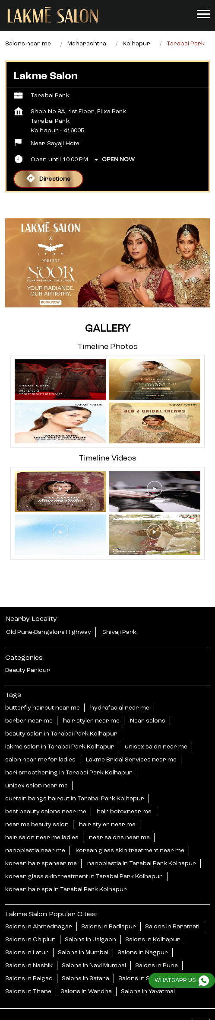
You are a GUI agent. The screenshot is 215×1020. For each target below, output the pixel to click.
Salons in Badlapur (108, 912)
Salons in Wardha (86, 977)
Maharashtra (86, 29)
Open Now (118, 145)
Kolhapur (136, 29)
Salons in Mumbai (83, 938)
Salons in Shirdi (141, 964)
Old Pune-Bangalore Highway (48, 618)
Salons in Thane (28, 977)
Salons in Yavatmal (148, 977)
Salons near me (28, 29)
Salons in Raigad (29, 964)
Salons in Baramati (172, 912)
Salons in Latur (27, 938)
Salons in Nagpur (142, 938)
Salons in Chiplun (30, 925)
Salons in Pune (156, 951)
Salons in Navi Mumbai (94, 951)
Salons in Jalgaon (90, 925)
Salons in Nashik (29, 951)
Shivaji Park (119, 618)
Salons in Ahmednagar (38, 912)
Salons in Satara (85, 964)
